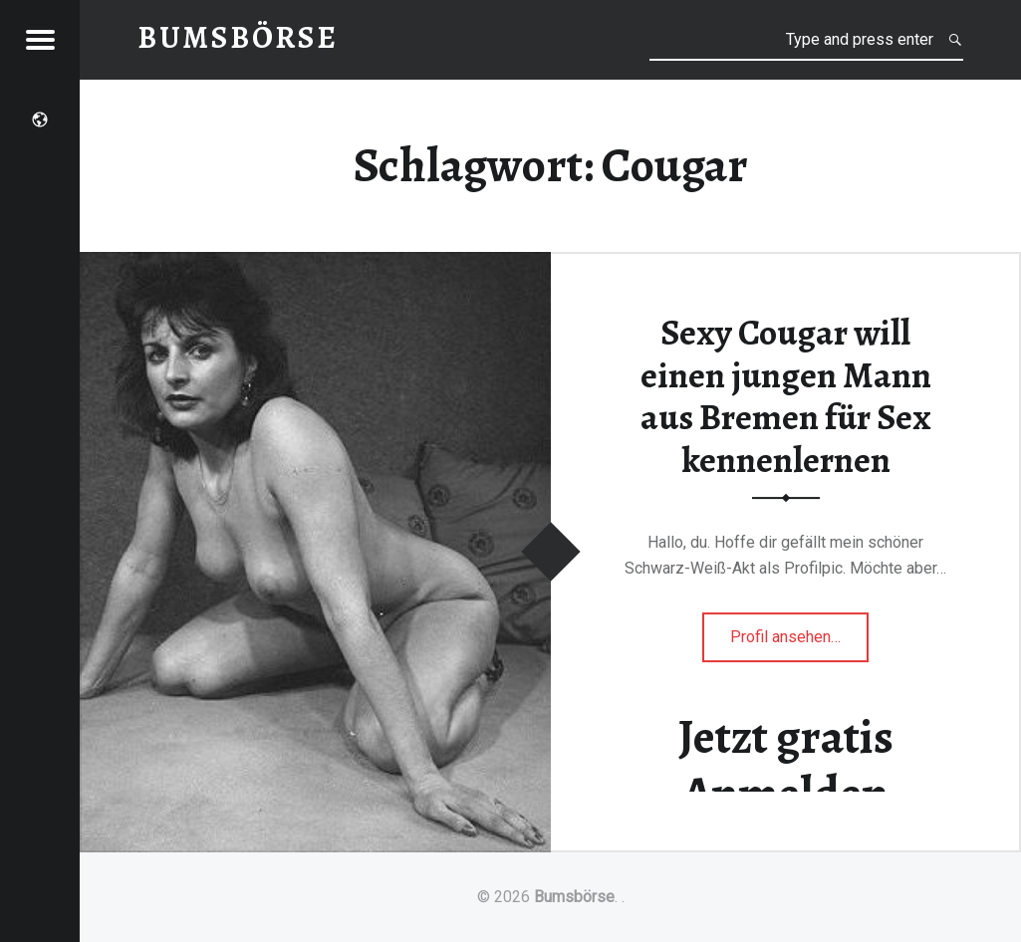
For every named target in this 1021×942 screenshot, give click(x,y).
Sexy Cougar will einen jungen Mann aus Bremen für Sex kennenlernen (785, 396)
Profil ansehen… (799, 642)
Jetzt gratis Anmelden (785, 765)
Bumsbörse (574, 896)
